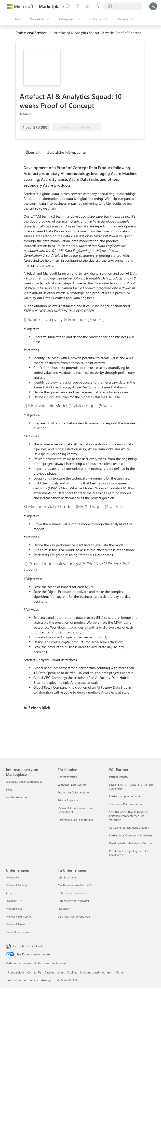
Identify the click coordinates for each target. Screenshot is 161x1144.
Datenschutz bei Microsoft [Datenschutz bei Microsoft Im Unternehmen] (73, 901)
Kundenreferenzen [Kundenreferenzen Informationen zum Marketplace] (16, 797)
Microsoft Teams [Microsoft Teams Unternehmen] (16, 924)
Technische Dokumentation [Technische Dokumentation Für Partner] (125, 804)
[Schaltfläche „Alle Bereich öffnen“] (14, 19)
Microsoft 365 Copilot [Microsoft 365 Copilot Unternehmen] (19, 916)
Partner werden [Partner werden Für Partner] (118, 777)
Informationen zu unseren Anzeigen (30, 980)
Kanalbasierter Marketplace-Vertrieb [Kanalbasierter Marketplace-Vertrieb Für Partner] (131, 843)
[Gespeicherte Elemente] (87, 6)
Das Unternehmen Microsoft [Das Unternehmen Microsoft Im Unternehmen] (75, 885)
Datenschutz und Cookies (60, 972)
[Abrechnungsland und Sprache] (122, 6)
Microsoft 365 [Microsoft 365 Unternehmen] (14, 908)
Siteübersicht (15, 972)
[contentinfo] (51, 33)
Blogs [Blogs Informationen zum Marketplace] (9, 789)
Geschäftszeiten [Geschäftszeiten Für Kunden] (67, 777)
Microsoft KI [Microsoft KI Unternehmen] (13, 877)
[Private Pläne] (97, 6)
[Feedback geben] (68, 6)
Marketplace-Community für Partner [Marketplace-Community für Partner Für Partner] (130, 835)
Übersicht (33, 152)
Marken (120, 972)
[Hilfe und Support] (77, 6)
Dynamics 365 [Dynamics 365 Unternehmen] (14, 901)
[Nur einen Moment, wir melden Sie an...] (153, 6)
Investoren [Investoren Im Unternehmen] (64, 908)
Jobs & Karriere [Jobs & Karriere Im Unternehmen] (67, 877)
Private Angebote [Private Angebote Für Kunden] (68, 800)
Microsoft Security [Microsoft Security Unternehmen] (16, 885)
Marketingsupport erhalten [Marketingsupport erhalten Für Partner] (125, 796)
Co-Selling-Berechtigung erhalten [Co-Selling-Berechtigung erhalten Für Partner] (129, 827)
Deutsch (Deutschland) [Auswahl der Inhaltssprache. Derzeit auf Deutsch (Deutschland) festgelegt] (28, 946)
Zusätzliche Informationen (66, 152)
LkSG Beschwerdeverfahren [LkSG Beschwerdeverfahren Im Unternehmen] (74, 916)
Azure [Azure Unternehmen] (9, 893)
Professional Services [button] (31, 32)
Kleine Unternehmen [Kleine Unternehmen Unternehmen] (18, 932)
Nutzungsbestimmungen (96, 972)
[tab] (34, 152)
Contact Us (34, 972)
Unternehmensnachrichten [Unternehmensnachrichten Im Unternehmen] (73, 893)
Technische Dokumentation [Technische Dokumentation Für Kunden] (74, 792)
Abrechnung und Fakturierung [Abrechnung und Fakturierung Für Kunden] (75, 820)
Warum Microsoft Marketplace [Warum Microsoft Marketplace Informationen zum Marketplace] (24, 781)
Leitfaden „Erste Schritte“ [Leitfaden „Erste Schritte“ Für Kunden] (73, 784)
